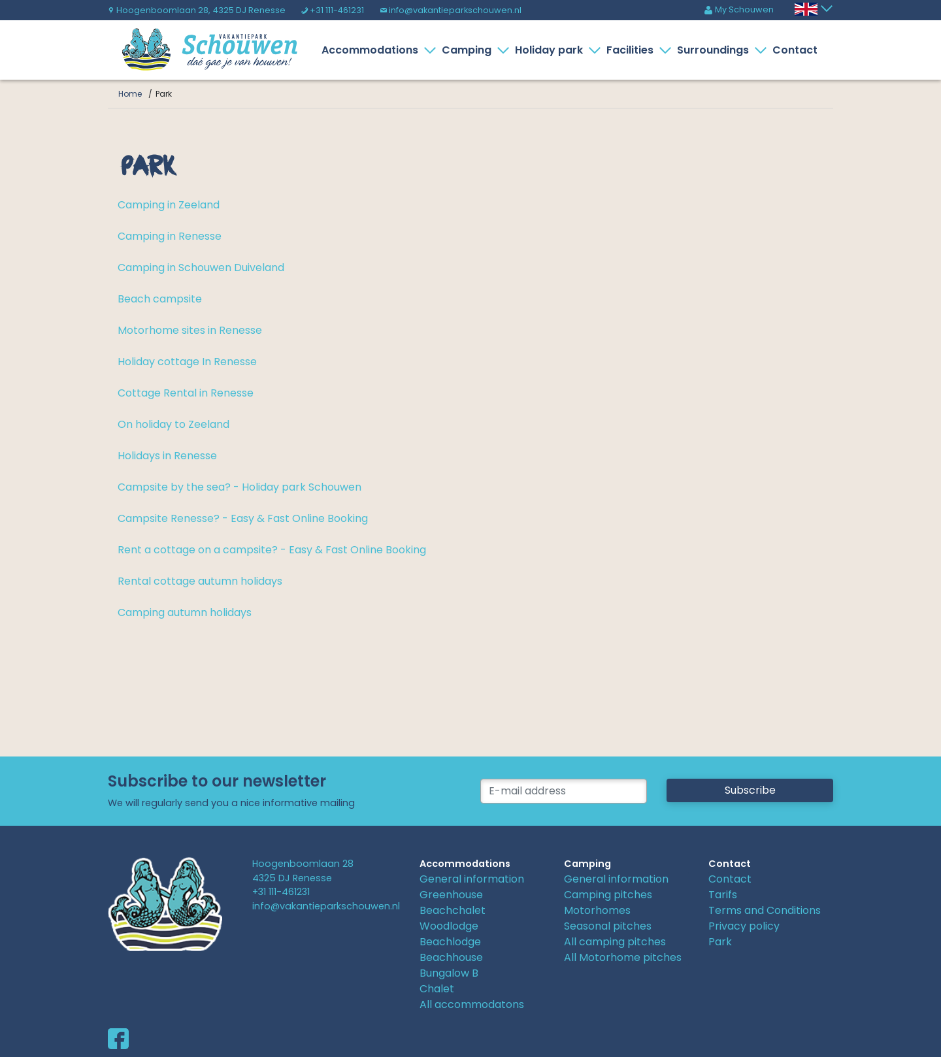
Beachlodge (450, 941)
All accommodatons (472, 1004)
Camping (469, 49)
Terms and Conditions (764, 910)
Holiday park (551, 49)
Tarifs (722, 894)
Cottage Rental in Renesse (186, 392)
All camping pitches (615, 941)
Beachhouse (451, 957)
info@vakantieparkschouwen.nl (450, 10)
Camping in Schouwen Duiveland (201, 267)
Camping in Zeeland (169, 204)
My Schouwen (739, 9)
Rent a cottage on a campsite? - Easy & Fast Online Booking (272, 549)
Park (720, 941)
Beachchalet (453, 910)
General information (472, 878)
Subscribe (750, 790)
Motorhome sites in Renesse (190, 330)
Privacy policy (744, 926)
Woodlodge (449, 926)
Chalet (437, 988)
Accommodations (372, 49)
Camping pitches (608, 894)
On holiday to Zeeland (173, 424)
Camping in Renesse (170, 236)
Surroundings (715, 49)
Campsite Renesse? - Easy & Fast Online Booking (243, 518)
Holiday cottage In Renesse (187, 361)
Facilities (632, 49)
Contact (794, 49)
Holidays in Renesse (167, 455)
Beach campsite (160, 298)
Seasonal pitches (608, 926)
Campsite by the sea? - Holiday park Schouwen (239, 487)
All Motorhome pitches (623, 957)
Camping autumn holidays (185, 612)
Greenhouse (451, 894)
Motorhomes (597, 910)
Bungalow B (449, 973)
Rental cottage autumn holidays (200, 581)
